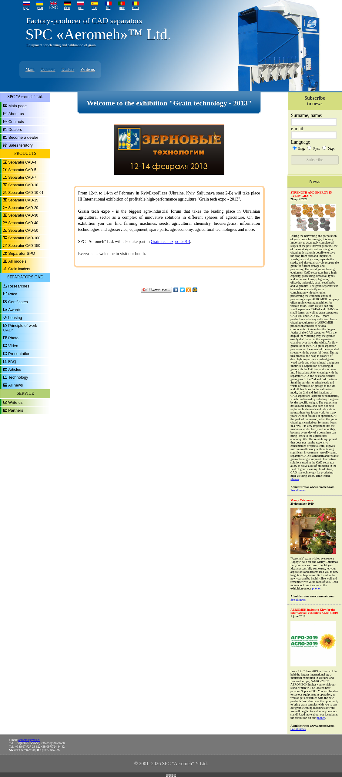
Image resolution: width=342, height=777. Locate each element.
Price (12, 294)
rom (135, 7)
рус (26, 7)
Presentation (19, 353)
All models (17, 261)
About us (16, 113)
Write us (87, 69)
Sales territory (20, 145)
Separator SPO (21, 253)
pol (81, 7)
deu (67, 7)
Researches (18, 286)
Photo (13, 338)
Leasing (15, 317)
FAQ (12, 361)
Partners (15, 410)
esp (94, 7)
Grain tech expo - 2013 (170, 241)
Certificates (18, 302)
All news (15, 385)
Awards (14, 309)
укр (40, 7)
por (122, 7)
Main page (17, 106)
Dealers (68, 69)
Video (13, 346)
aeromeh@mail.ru (29, 740)
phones (294, 479)
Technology (18, 377)
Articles (14, 369)
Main (30, 69)
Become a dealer (23, 137)
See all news (298, 490)
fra (108, 7)
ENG (53, 7)
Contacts (48, 69)
